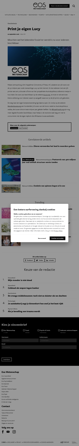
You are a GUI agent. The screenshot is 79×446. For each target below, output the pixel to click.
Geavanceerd (42, 238)
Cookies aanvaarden (57, 238)
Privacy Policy (58, 231)
